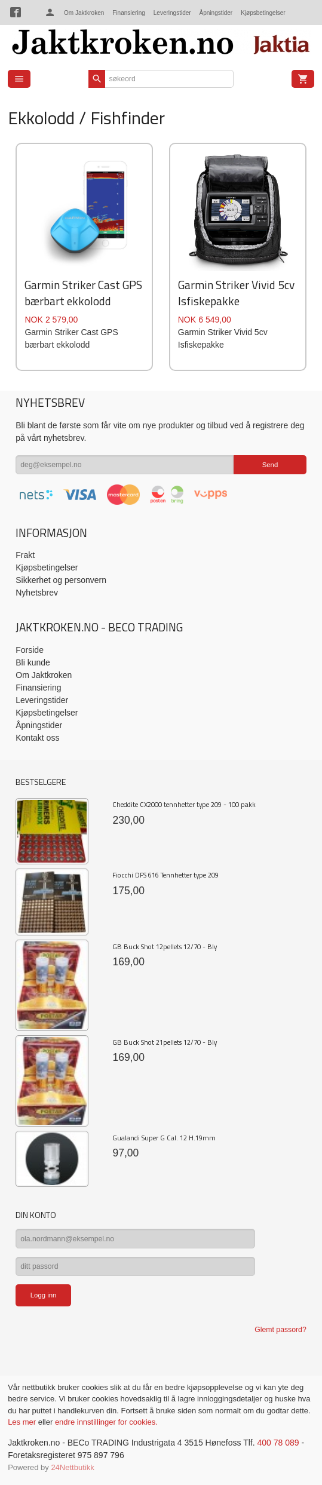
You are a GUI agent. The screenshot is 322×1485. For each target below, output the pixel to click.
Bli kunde (33, 662)
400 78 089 (278, 1442)
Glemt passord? (280, 1330)
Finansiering (128, 13)
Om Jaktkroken (84, 13)
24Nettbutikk (72, 1467)
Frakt (25, 555)
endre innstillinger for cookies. (106, 1422)
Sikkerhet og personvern (61, 580)
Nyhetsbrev (37, 592)
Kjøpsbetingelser (263, 13)
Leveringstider (172, 13)
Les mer (23, 1422)
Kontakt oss (37, 737)
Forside (30, 650)
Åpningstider (216, 13)
